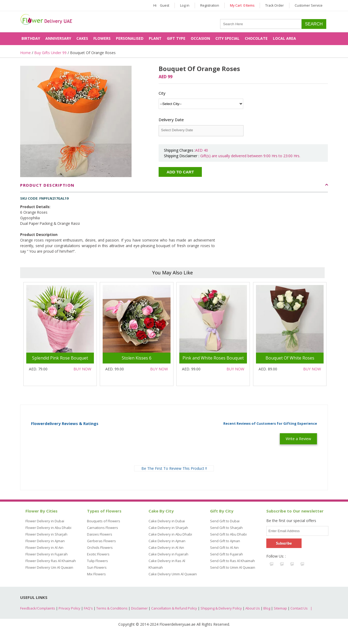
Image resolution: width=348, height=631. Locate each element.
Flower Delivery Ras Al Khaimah (50, 560)
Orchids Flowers (100, 547)
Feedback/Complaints (37, 608)
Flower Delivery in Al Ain (44, 547)
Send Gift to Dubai (225, 521)
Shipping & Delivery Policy (221, 608)
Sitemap (280, 608)
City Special (227, 38)
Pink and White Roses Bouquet (213, 358)
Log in (184, 5)
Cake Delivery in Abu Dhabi (170, 534)
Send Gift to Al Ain (224, 547)
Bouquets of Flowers (103, 521)
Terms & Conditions (112, 608)
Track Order (274, 5)
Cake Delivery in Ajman (167, 540)
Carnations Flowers (102, 527)
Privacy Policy (69, 608)
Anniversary (58, 38)
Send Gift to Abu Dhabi (228, 534)
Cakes (82, 38)
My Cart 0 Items (242, 5)
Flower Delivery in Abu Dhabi (48, 527)
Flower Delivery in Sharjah (46, 534)
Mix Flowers (96, 574)
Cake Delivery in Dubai (167, 521)
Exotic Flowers (98, 554)
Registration (209, 5)
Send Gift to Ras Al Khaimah (232, 560)
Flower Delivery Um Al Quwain (49, 567)
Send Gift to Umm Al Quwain (232, 567)
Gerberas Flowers (101, 540)
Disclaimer (139, 608)
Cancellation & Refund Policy (174, 608)
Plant (155, 38)
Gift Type (176, 38)
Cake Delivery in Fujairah (168, 554)
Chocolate (256, 38)
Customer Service (309, 5)
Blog (266, 608)
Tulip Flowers (97, 560)
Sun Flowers (97, 567)
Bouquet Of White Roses (290, 358)
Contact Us (299, 608)
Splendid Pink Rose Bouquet (60, 358)
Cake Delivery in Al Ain (166, 547)
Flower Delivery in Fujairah (46, 554)
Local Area (284, 38)
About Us (252, 608)
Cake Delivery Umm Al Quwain (173, 574)
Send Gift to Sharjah (226, 527)
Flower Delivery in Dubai (44, 521)
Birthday (30, 38)
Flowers (102, 38)
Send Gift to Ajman (225, 540)
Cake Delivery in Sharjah (168, 527)
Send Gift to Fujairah (226, 554)
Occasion (200, 38)
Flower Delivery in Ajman (45, 540)
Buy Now (82, 368)
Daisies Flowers (99, 534)
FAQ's (88, 608)
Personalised (129, 38)
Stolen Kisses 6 (136, 358)
